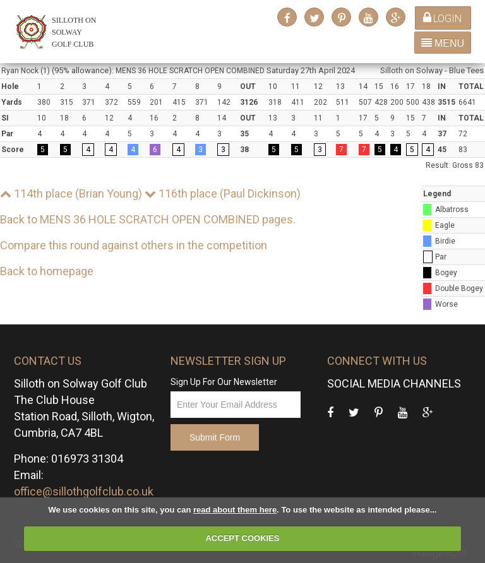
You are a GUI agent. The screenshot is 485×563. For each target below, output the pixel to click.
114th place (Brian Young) (71, 193)
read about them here (235, 509)
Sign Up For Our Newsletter (224, 382)
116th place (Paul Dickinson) (223, 193)
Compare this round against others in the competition (133, 245)
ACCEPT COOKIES (242, 538)
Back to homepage (46, 271)
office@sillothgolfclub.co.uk (83, 491)
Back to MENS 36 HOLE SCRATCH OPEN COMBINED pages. (148, 219)
